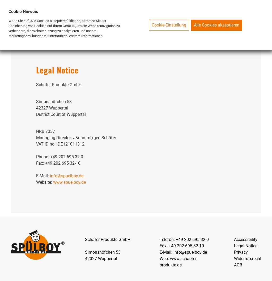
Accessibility (245, 239)
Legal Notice (245, 245)
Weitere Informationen (86, 36)
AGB (238, 264)
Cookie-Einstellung (169, 25)
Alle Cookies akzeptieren (216, 25)
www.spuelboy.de (69, 182)
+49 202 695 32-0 (192, 239)
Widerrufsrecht (247, 258)
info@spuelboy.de (66, 175)
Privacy (241, 252)
